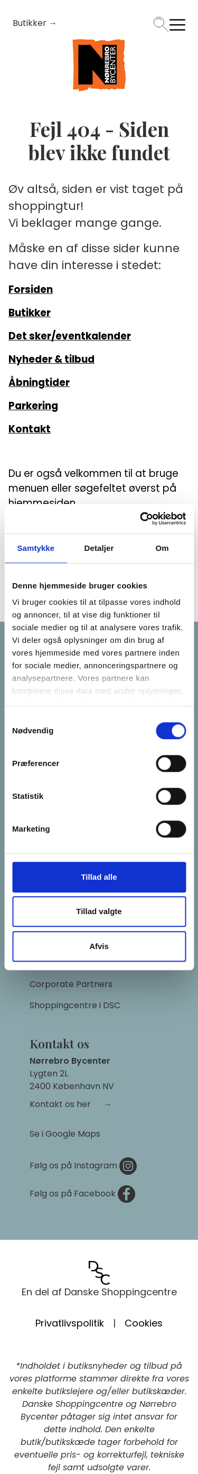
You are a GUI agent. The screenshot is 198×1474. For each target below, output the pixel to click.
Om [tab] (162, 547)
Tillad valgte (98, 911)
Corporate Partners (71, 984)
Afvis (99, 946)
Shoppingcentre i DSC (75, 1005)
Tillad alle (99, 876)
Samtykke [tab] (35, 547)
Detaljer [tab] (99, 547)
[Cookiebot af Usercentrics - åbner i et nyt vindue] (141, 519)
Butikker (31, 23)
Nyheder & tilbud (51, 359)
